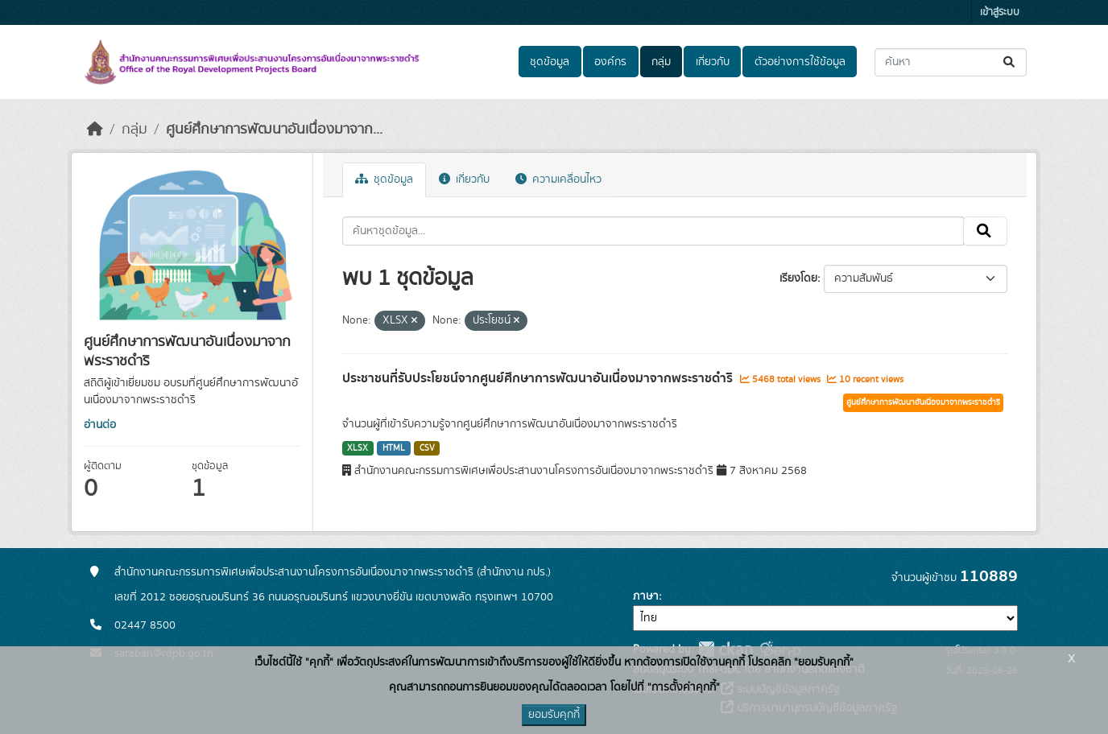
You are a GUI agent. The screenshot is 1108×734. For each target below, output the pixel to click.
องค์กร (610, 62)
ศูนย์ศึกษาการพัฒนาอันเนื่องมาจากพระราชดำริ (923, 402)
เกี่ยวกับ (713, 62)
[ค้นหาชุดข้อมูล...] (950, 62)
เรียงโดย (798, 278)
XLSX (357, 448)
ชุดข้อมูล (549, 62)
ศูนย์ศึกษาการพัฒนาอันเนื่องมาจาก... (274, 129)
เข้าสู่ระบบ (999, 12)
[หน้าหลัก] (95, 129)
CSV (427, 448)
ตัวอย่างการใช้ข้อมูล (800, 62)
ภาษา (646, 596)
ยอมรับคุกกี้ (554, 715)
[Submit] (1010, 62)
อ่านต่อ (100, 425)
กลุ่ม (661, 62)
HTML (393, 448)
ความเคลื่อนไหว (558, 179)
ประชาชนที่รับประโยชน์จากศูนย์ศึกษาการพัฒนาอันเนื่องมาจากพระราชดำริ (539, 378)
